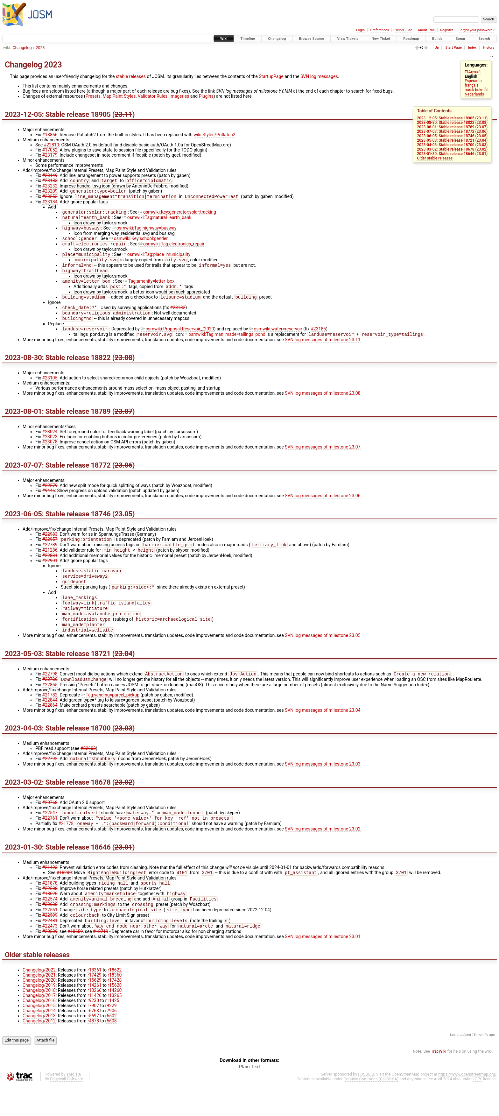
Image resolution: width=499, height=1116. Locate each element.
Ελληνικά (473, 72)
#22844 (50, 722)
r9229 (110, 1036)
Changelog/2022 (39, 1001)
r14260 (115, 1021)
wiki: (7, 47)
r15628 (115, 1016)
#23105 (50, 390)
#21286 (50, 564)
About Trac (426, 30)
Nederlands (474, 94)
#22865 (50, 707)
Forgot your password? (476, 30)
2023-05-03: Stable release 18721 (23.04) (452, 140)
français (471, 85)
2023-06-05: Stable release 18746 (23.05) (452, 136)
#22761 (50, 842)
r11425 (112, 1031)
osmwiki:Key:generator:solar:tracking (177, 214)
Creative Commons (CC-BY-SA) (371, 1110)
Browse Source (311, 39)
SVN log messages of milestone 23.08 (322, 405)
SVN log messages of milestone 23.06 (322, 508)
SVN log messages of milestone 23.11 (322, 352)
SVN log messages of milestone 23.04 (322, 733)
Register (446, 30)
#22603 (88, 771)
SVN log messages (319, 76)
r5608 (110, 1052)
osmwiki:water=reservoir (275, 340)
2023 (40, 47)
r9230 (93, 1031)
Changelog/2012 (39, 1052)
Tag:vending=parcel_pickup (110, 717)
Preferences (379, 30)
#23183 (50, 181)
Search (484, 39)
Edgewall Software (66, 1110)
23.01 (123, 872)
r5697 (93, 1046)
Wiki (224, 39)
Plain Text (249, 1098)
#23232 (50, 186)
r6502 (110, 1046)
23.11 (123, 114)
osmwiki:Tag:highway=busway (144, 231)
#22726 (50, 702)
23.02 (123, 806)
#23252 (50, 198)
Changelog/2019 (39, 1016)
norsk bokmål (476, 90)
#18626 (50, 920)
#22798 (50, 696)
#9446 (48, 503)
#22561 (50, 939)
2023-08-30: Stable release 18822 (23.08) (452, 122)
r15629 (95, 1011)
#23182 (177, 317)
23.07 (123, 424)
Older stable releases (435, 158)
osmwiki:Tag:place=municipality (156, 260)
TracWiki (438, 1082)
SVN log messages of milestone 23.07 (322, 459)
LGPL (477, 1110)
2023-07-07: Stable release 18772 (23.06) (452, 131)
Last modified (460, 1066)
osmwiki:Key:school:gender (138, 242)
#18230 (64, 898)
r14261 (95, 1016)
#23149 (50, 175)
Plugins (206, 96)
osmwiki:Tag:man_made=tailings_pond (224, 347)
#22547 (50, 836)
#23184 (50, 203)
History (488, 48)
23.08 (123, 370)
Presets (93, 96)
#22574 (50, 926)
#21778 (66, 848)
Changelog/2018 (39, 1021)
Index (472, 48)
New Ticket (381, 39)
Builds (437, 39)
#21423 (50, 892)
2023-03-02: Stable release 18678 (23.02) (452, 149)
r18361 (95, 1001)
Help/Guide (403, 30)
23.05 (123, 526)
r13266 (95, 1021)
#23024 (50, 444)
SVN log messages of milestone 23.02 (322, 854)
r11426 (95, 1026)
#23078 (50, 454)
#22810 (51, 144)
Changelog (277, 39)
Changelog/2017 (39, 1026)
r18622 (115, 1001)
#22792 (50, 782)
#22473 (50, 957)
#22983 (50, 546)
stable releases (131, 76)
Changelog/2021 (39, 1006)
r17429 (95, 1006)
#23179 (50, 155)
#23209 (50, 192)
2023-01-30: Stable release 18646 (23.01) (452, 154)
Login (360, 30)
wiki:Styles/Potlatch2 (214, 134)
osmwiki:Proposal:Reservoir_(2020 (177, 340)
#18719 (100, 962)
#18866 (50, 134)
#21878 (50, 909)
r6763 (93, 1041)
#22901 (50, 575)
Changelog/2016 (39, 1031)
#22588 (50, 915)
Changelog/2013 (39, 1046)
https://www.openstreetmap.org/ (467, 1105)
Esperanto (473, 81)
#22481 (50, 951)
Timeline (247, 39)
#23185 (318, 340)
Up (437, 48)
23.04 (123, 675)
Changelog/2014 (39, 1041)
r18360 (115, 1006)
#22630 (50, 933)
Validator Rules (153, 96)
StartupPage (271, 76)
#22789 (50, 558)
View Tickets (347, 39)
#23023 (50, 449)
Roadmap (411, 39)
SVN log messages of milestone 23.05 (322, 657)
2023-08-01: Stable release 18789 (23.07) (452, 127)
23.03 (123, 751)
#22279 (50, 498)
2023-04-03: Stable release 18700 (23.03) (452, 145)
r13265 (115, 1026)
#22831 (50, 570)
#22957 (50, 552)
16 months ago (483, 1066)
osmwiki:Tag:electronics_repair (171, 248)
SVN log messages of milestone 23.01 (322, 967)
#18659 (75, 962)
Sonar (461, 39)
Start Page (453, 48)
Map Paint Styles (119, 96)
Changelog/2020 (39, 1011)
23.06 (123, 478)
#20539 (50, 962)
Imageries (179, 96)
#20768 (50, 826)
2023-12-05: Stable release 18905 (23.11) (452, 118)
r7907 (93, 1036)
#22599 (50, 945)
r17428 (115, 1011)
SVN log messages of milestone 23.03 (322, 787)
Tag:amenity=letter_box (148, 289)
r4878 (93, 1052)
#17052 (50, 149)
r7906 (110, 1041)
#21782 (50, 717)
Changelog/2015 (39, 1036)
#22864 (50, 728)
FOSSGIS (366, 1105)
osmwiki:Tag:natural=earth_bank (157, 220)
